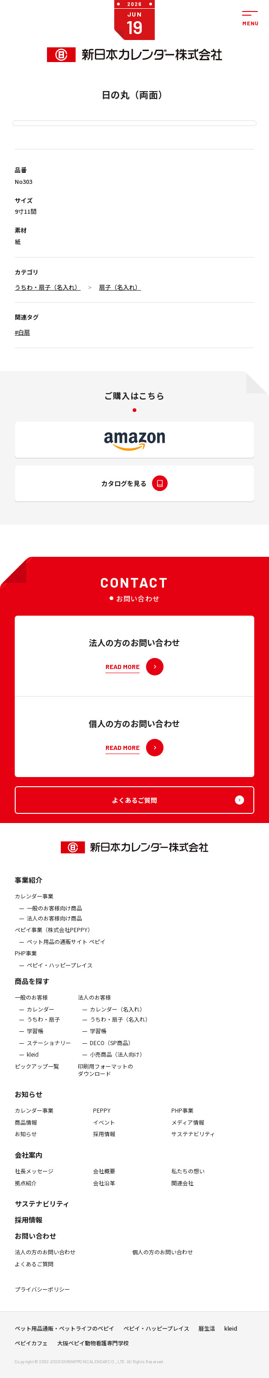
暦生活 (207, 1331)
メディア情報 (187, 1128)
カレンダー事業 (34, 902)
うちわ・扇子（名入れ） (48, 287)
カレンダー (40, 1015)
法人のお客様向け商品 (54, 923)
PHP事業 (26, 959)
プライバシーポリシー (42, 1295)
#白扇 (22, 332)
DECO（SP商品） (112, 1048)
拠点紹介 (26, 1188)
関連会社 (182, 1188)
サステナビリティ (193, 1140)
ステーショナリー (49, 1048)
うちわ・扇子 (43, 1025)
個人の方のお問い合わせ (162, 1258)
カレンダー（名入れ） (117, 1015)
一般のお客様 (31, 1003)
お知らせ (28, 1100)
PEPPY (102, 1116)
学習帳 (35, 1037)
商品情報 (26, 1128)
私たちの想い (188, 1177)
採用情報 (104, 1140)
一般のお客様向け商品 (54, 914)
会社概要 (104, 1177)
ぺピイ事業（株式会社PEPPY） (54, 935)
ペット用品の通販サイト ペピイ (66, 947)
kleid (33, 1060)
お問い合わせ (35, 1241)
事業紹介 (28, 885)
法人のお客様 (94, 1003)
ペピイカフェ (31, 1346)
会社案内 (28, 1160)
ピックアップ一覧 (37, 1072)
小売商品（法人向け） (117, 1060)
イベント (104, 1128)
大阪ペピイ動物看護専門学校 (93, 1346)
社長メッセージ (34, 1177)
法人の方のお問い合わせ (45, 1258)
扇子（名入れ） (120, 287)
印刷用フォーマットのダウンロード (105, 1076)
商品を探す (32, 986)
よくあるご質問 (34, 1270)
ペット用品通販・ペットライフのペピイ (64, 1331)
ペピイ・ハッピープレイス (60, 971)
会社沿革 (104, 1188)
